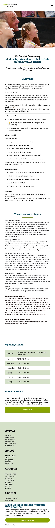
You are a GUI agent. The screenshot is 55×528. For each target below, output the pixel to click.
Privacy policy (10, 525)
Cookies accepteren (27, 520)
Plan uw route (27, 409)
